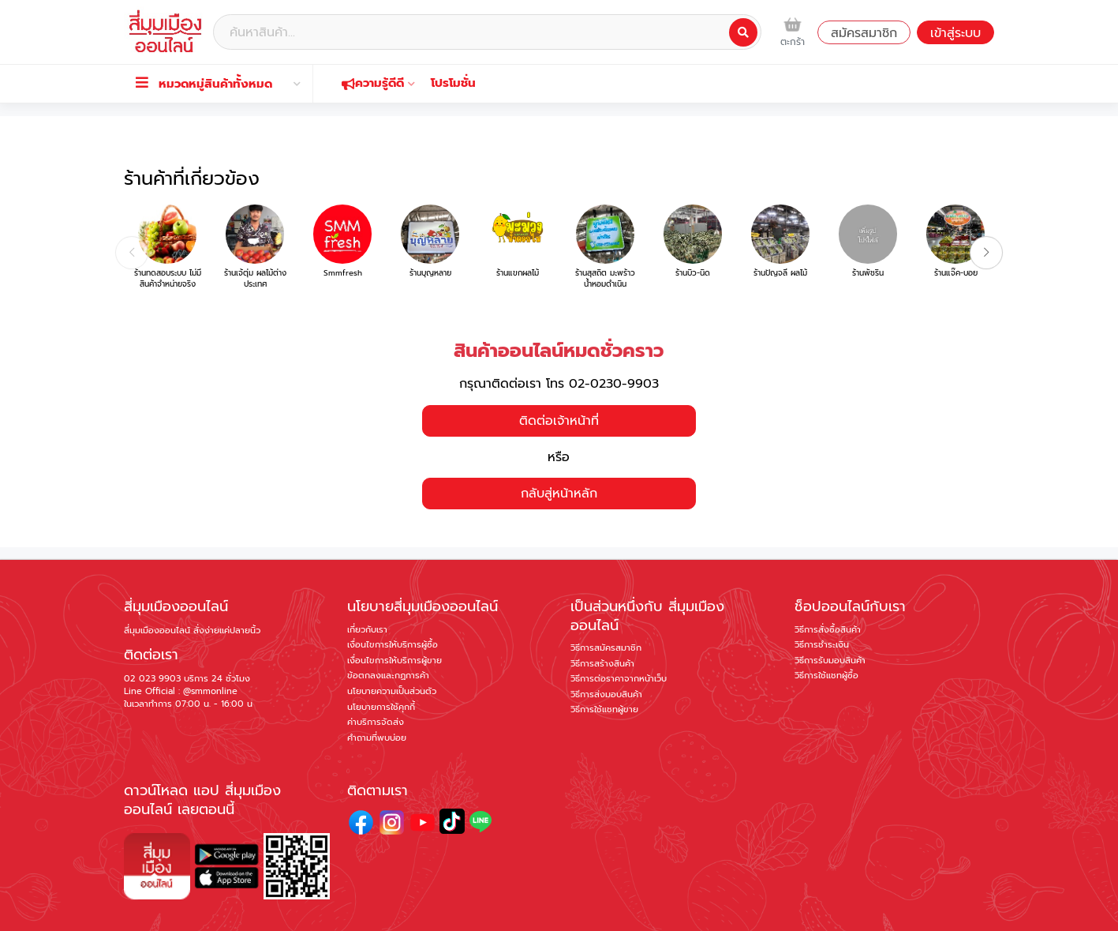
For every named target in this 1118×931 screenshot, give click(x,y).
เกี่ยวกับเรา (367, 589)
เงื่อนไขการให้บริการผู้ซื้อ (392, 604)
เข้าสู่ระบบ (955, 33)
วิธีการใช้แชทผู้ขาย (604, 669)
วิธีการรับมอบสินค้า (830, 620)
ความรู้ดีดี (378, 83)
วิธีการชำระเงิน (822, 604)
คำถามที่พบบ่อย (376, 697)
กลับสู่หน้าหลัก (559, 453)
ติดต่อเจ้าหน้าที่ (559, 379)
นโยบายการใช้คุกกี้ (381, 666)
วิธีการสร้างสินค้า (602, 622)
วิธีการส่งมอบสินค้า (606, 654)
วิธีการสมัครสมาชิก (605, 607)
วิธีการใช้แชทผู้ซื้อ (826, 635)
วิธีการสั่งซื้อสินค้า (828, 589)
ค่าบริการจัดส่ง (375, 682)
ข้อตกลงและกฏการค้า (388, 635)
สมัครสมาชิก (864, 33)
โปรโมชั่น (453, 83)
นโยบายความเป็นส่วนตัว (391, 651)
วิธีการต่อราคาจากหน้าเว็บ (618, 638)
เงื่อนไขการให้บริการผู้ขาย (394, 620)
